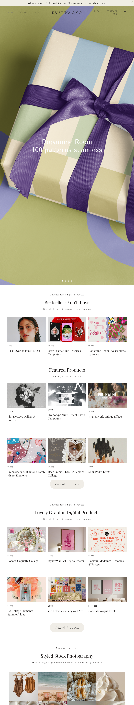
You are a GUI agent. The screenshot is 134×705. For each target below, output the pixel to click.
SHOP (36, 12)
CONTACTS (112, 11)
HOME (10, 12)
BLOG (97, 11)
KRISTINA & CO (67, 12)
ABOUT (23, 12)
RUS (115, 14)
